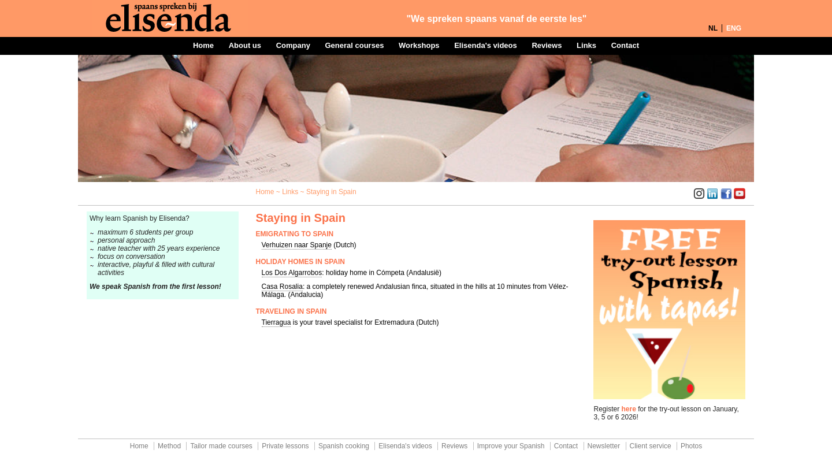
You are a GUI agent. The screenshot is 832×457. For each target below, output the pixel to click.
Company (293, 45)
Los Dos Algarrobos (292, 273)
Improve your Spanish (511, 446)
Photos (691, 446)
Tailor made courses (221, 446)
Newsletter (604, 446)
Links (586, 45)
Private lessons (285, 446)
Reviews (547, 45)
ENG (733, 28)
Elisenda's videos (485, 45)
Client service (650, 446)
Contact (625, 45)
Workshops (419, 45)
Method (169, 446)
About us (245, 45)
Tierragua (276, 322)
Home (203, 45)
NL (713, 28)
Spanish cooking (343, 446)
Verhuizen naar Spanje (297, 245)
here (629, 409)
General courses (354, 45)
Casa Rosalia (282, 287)
